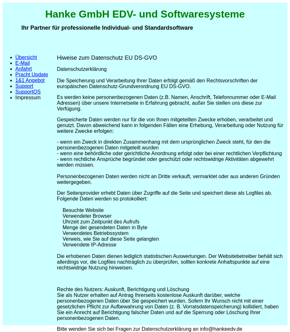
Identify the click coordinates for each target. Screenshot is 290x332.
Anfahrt (23, 69)
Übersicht (26, 57)
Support (24, 86)
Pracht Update (31, 74)
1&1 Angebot (30, 80)
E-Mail (22, 63)
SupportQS (28, 91)
